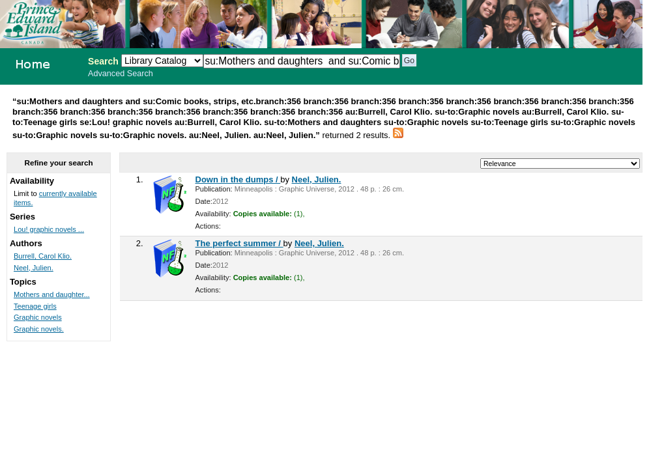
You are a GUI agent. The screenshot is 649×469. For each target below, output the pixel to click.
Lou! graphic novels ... (49, 229)
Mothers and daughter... (52, 294)
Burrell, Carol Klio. (43, 256)
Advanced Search (120, 73)
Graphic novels (38, 317)
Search (103, 61)
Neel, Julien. (316, 179)
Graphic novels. (39, 329)
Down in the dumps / (238, 179)
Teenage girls (35, 306)
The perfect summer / (239, 243)
